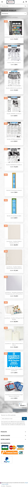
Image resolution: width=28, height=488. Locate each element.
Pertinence (14, 14)
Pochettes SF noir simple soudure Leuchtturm (14, 369)
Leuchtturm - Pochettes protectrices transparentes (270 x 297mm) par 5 (14, 293)
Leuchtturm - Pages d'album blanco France (14, 344)
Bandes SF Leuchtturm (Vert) (14, 216)
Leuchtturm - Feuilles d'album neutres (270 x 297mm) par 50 (14, 267)
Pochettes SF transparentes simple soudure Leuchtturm (14, 395)
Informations (5, 443)
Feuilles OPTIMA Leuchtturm (14, 139)
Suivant (23, 406)
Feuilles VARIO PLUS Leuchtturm (14, 88)
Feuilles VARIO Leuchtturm (14, 62)
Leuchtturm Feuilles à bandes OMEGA (14, 37)
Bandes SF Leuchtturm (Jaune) (14, 190)
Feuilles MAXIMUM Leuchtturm (14, 164)
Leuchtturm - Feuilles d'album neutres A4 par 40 (14, 242)
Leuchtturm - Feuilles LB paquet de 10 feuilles (14, 318)
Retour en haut (19, 410)
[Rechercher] (14, 6)
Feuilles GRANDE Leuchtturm (14, 113)
